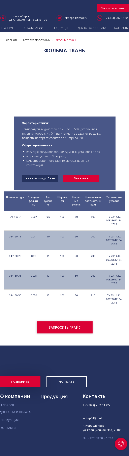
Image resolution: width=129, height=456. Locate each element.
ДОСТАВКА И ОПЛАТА (92, 28)
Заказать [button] (81, 178)
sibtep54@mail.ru (76, 18)
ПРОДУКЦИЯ (61, 28)
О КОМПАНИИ (33, 28)
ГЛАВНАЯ (7, 405)
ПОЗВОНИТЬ (20, 381)
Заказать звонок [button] (112, 8)
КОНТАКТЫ (121, 28)
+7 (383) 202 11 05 (116, 18)
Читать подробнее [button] (40, 178)
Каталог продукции (36, 40)
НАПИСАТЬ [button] (66, 381)
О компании (15, 396)
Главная (10, 40)
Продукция (54, 396)
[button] (65, 327)
